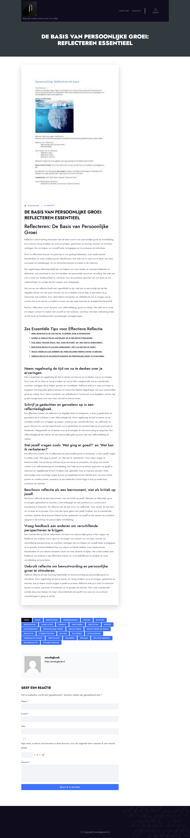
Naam (24, 701)
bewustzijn (52, 620)
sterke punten (46, 633)
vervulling (54, 638)
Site (23, 726)
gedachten (47, 624)
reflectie (28, 633)
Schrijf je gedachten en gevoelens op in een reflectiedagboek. (62, 338)
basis (37, 620)
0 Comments (49, 205)
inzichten (93, 624)
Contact (136, 12)
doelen (86, 620)
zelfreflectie (31, 643)
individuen (77, 624)
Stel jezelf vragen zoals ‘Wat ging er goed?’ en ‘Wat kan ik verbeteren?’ (67, 343)
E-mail (24, 713)
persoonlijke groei (53, 629)
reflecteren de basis (97, 629)
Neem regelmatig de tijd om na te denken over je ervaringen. (61, 333)
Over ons (124, 12)
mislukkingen (31, 629)
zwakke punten (51, 643)
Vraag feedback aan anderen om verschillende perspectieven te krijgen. (66, 352)
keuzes (107, 624)
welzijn (84, 638)
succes (63, 633)
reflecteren (75, 629)
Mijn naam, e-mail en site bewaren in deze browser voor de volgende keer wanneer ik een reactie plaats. (68, 745)
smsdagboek (33, 206)
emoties (100, 620)
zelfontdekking (102, 638)
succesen (77, 633)
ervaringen (30, 624)
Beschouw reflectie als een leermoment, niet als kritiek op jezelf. (63, 347)
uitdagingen (94, 633)
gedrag (62, 624)
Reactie (25, 762)
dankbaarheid (70, 620)
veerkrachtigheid (33, 638)
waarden (69, 638)
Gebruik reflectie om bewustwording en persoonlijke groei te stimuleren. (68, 356)
